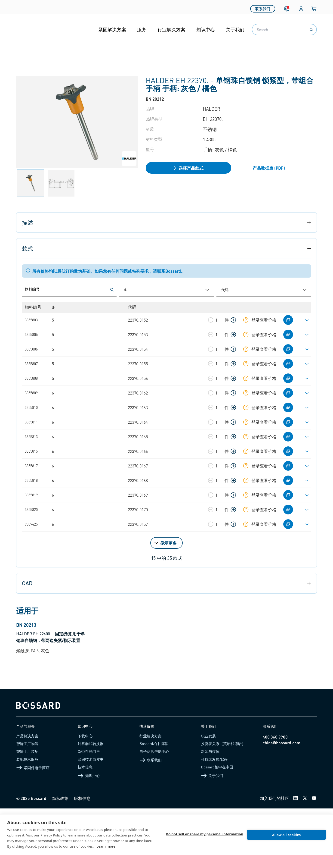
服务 (141, 29)
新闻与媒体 (210, 797)
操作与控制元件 (133, 50)
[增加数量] (233, 320)
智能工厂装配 (27, 797)
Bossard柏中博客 (153, 790)
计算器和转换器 (91, 790)
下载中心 (85, 782)
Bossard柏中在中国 (217, 813)
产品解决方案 (27, 782)
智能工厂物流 (27, 790)
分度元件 (166, 50)
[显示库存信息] (246, 320)
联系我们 (262, 6)
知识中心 (205, 29)
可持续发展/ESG (214, 805)
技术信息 (85, 813)
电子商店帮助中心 (154, 797)
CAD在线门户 (89, 797)
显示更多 (168, 543)
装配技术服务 (27, 805)
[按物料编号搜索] (112, 289)
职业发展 (208, 782)
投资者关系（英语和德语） (223, 790)
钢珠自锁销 (194, 50)
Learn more (105, 846)
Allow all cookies (286, 834)
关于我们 (235, 29)
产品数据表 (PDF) (269, 168)
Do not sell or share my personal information (204, 834)
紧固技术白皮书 (91, 805)
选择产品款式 (188, 168)
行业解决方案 (171, 29)
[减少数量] (210, 320)
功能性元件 (65, 50)
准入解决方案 (97, 50)
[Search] (311, 29)
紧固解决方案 (112, 29)
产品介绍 (37, 50)
